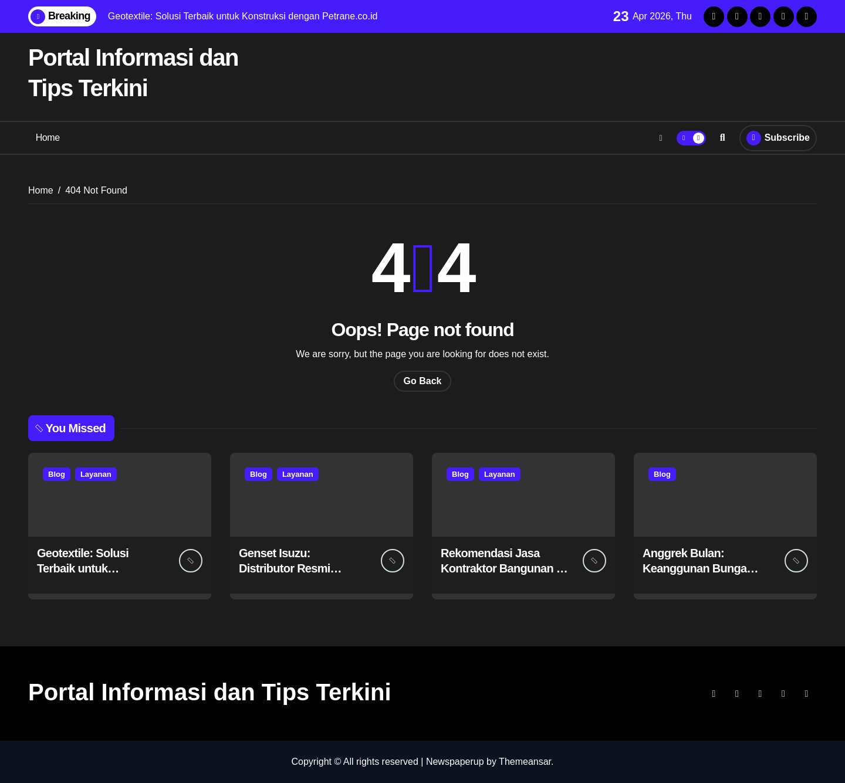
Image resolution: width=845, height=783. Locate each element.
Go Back (423, 381)
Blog (56, 474)
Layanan (95, 474)
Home (48, 138)
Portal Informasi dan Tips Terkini (209, 692)
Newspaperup (455, 762)
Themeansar (525, 762)
